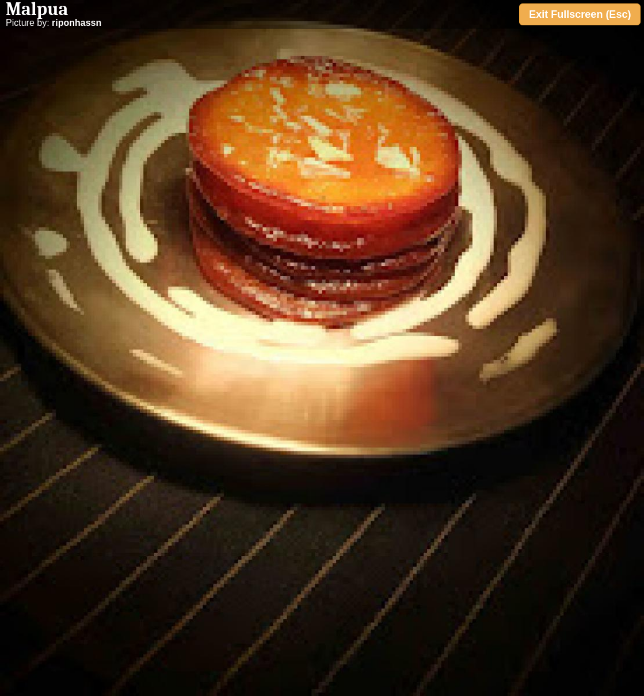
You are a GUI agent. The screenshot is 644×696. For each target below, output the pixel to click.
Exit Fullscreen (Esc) (580, 14)
